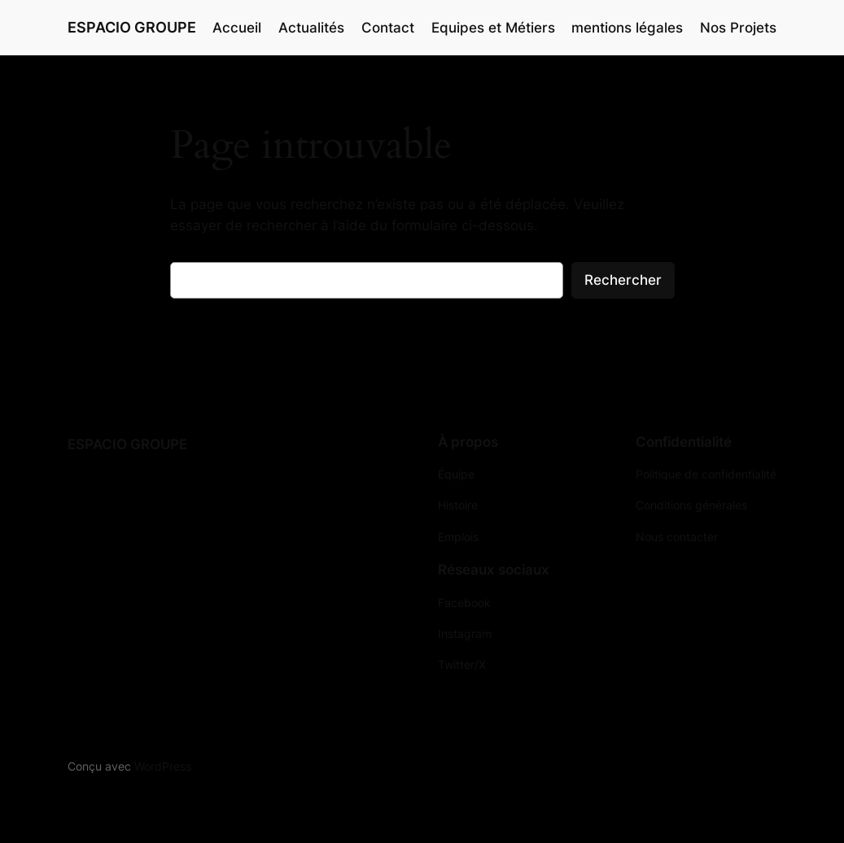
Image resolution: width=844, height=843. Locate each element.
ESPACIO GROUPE (132, 27)
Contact (387, 28)
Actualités (311, 28)
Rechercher (623, 280)
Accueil (236, 28)
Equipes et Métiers (493, 28)
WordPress (162, 766)
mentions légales (627, 28)
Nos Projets (738, 28)
